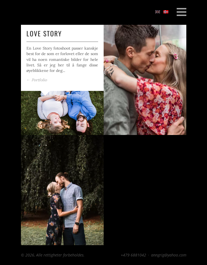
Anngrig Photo (41, 12)
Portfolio (36, 79)
